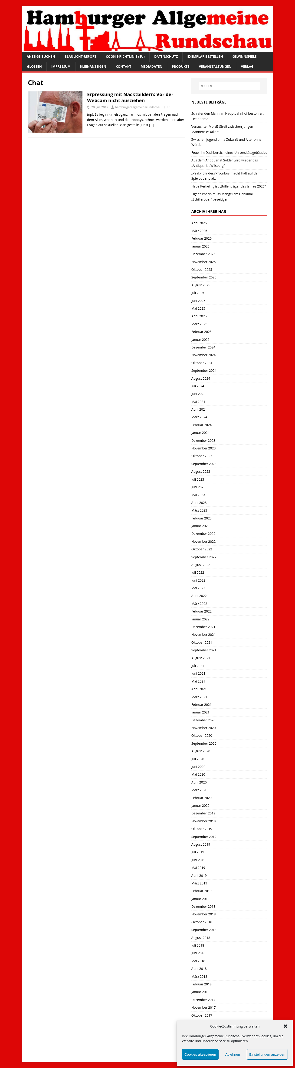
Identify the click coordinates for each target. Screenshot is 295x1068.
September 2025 (203, 277)
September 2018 (203, 929)
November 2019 (203, 821)
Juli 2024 (197, 386)
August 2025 (200, 285)
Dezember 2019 (203, 813)
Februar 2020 (201, 798)
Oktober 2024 (201, 363)
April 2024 (199, 409)
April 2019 (199, 875)
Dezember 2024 (203, 347)
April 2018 (199, 968)
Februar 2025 (201, 331)
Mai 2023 (198, 494)
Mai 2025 (198, 308)
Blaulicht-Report (80, 56)
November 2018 (203, 914)
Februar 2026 (201, 238)
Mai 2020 (198, 774)
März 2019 (199, 883)
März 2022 (199, 603)
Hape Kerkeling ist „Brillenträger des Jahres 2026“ (228, 186)
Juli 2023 (197, 479)
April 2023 (199, 502)
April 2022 (199, 595)
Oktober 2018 (201, 922)
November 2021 (203, 634)
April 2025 (199, 316)
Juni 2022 (198, 580)
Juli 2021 (197, 665)
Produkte (180, 66)
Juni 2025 (198, 300)
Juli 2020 (197, 759)
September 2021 (203, 650)
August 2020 (200, 751)
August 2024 (200, 378)
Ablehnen (232, 1054)
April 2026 (199, 223)
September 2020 (203, 743)
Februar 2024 (201, 425)
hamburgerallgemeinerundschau (138, 107)
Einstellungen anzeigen (267, 1054)
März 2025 (199, 324)
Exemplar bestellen (205, 56)
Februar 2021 (201, 704)
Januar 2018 (200, 992)
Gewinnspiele (245, 56)
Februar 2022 (201, 611)
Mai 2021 (198, 681)
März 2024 (199, 417)
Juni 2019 (198, 860)
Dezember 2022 (203, 533)
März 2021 (199, 697)
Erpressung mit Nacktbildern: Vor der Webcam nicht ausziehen (130, 97)
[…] (151, 125)
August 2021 (200, 658)
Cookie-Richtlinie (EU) (125, 56)
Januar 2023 (200, 526)
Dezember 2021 (203, 627)
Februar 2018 (201, 984)
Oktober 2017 (201, 1015)
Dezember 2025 (203, 254)
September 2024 (203, 370)
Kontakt (123, 66)
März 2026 (199, 230)
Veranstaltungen (215, 66)
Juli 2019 (197, 852)
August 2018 (200, 937)
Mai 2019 (198, 867)
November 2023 (203, 448)
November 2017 (203, 1007)
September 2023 (203, 464)
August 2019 (200, 844)
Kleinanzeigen (93, 66)
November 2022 (203, 541)
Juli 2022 (197, 572)
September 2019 (203, 836)
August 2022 (200, 564)
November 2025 (203, 262)
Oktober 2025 (201, 269)
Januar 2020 (200, 805)
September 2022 (203, 557)
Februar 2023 (201, 518)
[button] (285, 1026)
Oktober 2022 (201, 549)
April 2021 (199, 689)
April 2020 (199, 782)
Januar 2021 (200, 712)
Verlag (247, 66)
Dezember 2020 (203, 720)
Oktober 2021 (201, 642)
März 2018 (199, 976)
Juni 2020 (198, 766)
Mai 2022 (198, 588)
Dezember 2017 (203, 1000)
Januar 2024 (200, 432)
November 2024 (203, 355)
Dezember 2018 (203, 906)
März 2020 (199, 790)
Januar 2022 (200, 619)
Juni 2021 (198, 673)
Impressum (61, 66)
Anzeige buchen (41, 56)
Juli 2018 (197, 945)
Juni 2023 (198, 487)
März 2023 (199, 510)
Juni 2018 (198, 953)
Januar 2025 (200, 339)
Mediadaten (151, 66)
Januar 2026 (200, 246)
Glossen (34, 66)
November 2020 (203, 728)
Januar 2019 (200, 899)
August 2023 (200, 471)
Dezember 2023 (203, 440)
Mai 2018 (198, 961)
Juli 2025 (197, 293)
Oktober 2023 (201, 456)
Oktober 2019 (201, 829)
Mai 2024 (198, 401)
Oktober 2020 (201, 735)
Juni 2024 (198, 394)
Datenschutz (166, 56)
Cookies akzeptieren (200, 1054)
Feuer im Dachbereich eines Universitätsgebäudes (229, 152)
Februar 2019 (201, 891)
